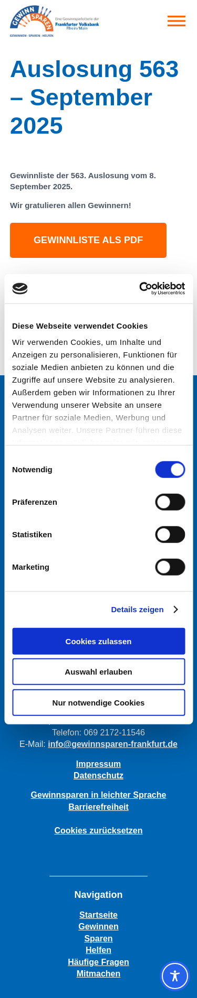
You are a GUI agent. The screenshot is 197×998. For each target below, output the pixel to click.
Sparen (98, 938)
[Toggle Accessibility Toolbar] (175, 976)
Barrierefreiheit (98, 806)
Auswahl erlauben (98, 671)
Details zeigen (137, 609)
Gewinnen (98, 926)
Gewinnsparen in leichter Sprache (99, 794)
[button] (176, 21)
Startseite (98, 914)
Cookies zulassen (99, 640)
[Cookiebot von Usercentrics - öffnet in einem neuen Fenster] (140, 289)
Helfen (98, 950)
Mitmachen (99, 973)
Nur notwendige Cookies (99, 702)
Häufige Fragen (98, 962)
